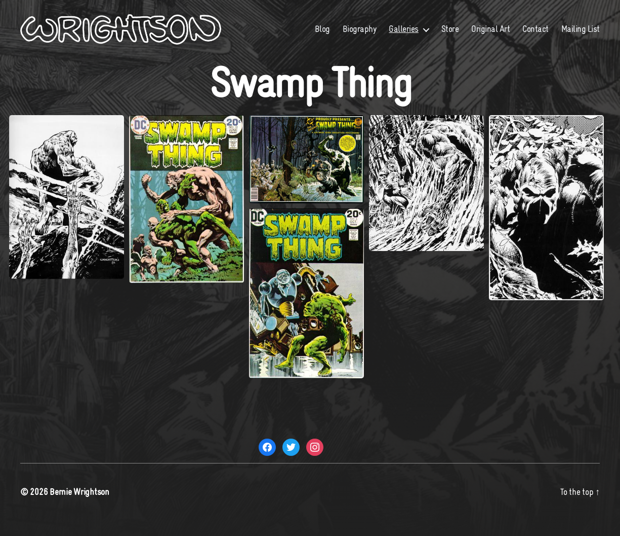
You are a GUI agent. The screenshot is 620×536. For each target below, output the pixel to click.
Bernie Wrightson (79, 507)
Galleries (455, 29)
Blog (373, 29)
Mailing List (580, 44)
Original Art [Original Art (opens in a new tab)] (541, 29)
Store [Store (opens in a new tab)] (501, 29)
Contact (586, 29)
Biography (411, 29)
